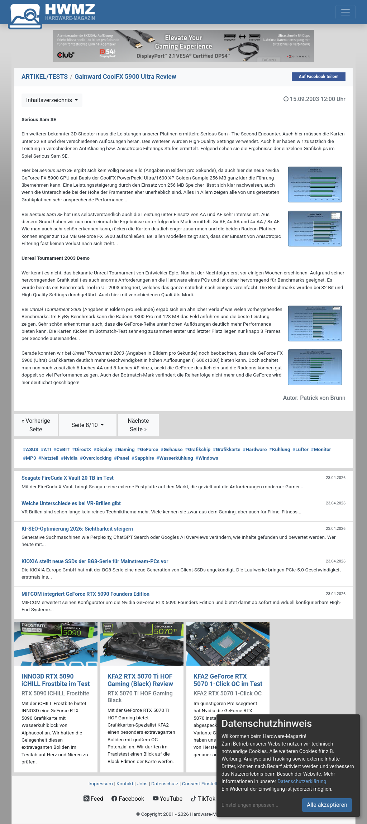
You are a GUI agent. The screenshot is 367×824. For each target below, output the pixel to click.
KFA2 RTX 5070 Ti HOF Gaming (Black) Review (140, 680)
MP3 (29, 458)
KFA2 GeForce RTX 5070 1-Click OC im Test (228, 680)
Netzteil (48, 458)
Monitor (321, 449)
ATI (46, 449)
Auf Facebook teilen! (319, 76)
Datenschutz (164, 783)
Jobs (142, 783)
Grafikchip (197, 449)
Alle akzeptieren (327, 804)
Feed (93, 798)
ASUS (30, 449)
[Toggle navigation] (345, 12)
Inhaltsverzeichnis (49, 100)
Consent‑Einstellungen (206, 783)
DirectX (81, 449)
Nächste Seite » (138, 425)
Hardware (255, 449)
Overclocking (95, 458)
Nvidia (69, 458)
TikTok (203, 798)
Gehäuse (172, 449)
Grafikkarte (226, 449)
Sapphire (143, 458)
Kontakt (124, 783)
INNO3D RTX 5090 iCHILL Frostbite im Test (56, 680)
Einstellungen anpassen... (249, 805)
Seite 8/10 (85, 425)
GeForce (147, 449)
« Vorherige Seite (36, 425)
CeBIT (61, 449)
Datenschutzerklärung (301, 781)
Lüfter (300, 449)
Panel (121, 458)
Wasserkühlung (174, 458)
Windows (207, 458)
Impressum (101, 783)
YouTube (167, 798)
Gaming (124, 449)
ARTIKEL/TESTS (45, 76)
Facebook (127, 798)
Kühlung (279, 449)
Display (103, 449)
